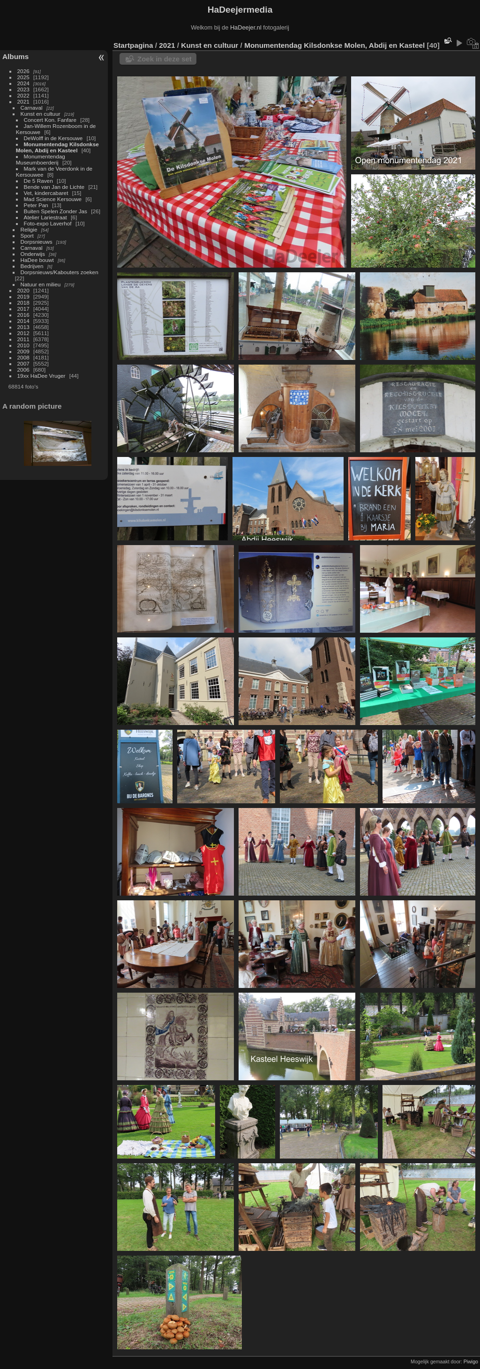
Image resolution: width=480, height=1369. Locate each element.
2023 (23, 89)
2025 (23, 77)
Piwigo (471, 1361)
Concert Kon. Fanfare (50, 120)
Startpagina (133, 45)
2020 (23, 290)
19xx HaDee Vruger (41, 376)
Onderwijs (33, 254)
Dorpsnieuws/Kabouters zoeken (59, 272)
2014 (23, 321)
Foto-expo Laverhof (48, 223)
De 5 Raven (38, 181)
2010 (23, 345)
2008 (23, 357)
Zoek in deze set (164, 59)
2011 (23, 339)
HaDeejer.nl (246, 27)
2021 (23, 101)
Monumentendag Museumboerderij (40, 159)
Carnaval (32, 108)
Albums (15, 56)
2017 (23, 309)
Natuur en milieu (41, 284)
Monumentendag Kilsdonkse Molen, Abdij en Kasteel (57, 147)
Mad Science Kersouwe (53, 199)
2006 (23, 370)
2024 (23, 83)
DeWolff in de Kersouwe (53, 138)
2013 (23, 327)
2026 (23, 71)
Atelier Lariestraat (45, 217)
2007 (23, 363)
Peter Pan (36, 205)
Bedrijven (32, 266)
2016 (23, 315)
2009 (23, 351)
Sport (27, 235)
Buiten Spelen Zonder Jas (55, 211)
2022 (23, 95)
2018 (23, 302)
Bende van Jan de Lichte (54, 187)
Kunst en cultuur (40, 114)
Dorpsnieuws (36, 242)
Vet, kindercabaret (46, 193)
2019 (23, 296)
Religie (29, 229)
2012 (23, 333)
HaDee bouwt (37, 260)
